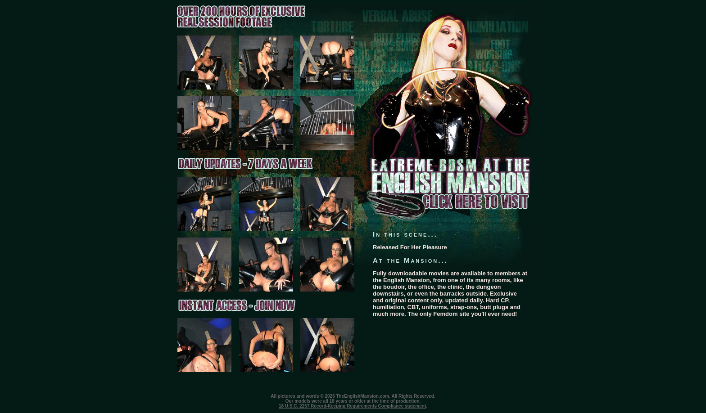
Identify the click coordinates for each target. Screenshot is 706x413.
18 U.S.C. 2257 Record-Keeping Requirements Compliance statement (352, 406)
